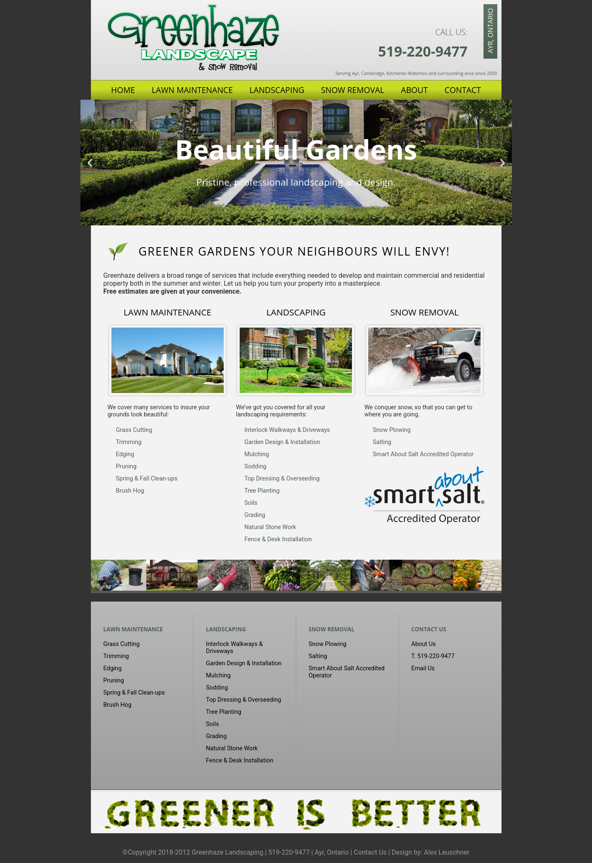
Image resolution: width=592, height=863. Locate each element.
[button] (90, 162)
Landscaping (277, 90)
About (414, 90)
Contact (463, 90)
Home (123, 90)
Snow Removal (352, 90)
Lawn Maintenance (192, 90)
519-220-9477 (423, 51)
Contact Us (429, 629)
